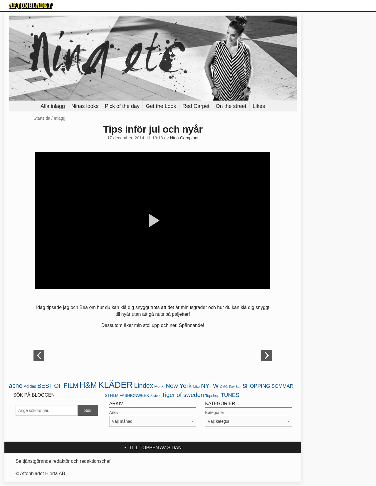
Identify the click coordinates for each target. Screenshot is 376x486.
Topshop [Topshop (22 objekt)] (212, 395)
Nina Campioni (184, 138)
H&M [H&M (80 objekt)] (88, 385)
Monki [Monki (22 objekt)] (159, 386)
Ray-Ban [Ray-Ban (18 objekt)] (235, 386)
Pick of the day (122, 106)
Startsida (41, 118)
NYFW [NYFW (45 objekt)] (210, 386)
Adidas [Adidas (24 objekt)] (30, 386)
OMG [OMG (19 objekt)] (224, 386)
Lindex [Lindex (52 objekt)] (143, 385)
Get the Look (161, 106)
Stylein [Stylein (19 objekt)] (155, 396)
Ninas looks (84, 106)
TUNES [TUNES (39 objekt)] (230, 395)
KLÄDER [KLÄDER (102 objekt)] (115, 385)
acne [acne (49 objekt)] (15, 385)
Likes (259, 106)
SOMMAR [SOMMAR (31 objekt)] (282, 386)
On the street (231, 106)
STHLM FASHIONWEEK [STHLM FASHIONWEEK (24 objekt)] (127, 395)
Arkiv (113, 412)
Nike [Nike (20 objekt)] (196, 386)
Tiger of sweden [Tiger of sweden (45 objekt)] (183, 395)
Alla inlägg (53, 106)
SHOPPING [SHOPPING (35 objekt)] (256, 386)
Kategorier (214, 412)
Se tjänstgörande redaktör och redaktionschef (63, 461)
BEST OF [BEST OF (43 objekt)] (49, 386)
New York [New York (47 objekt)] (179, 385)
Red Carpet (195, 106)
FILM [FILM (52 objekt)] (70, 385)
